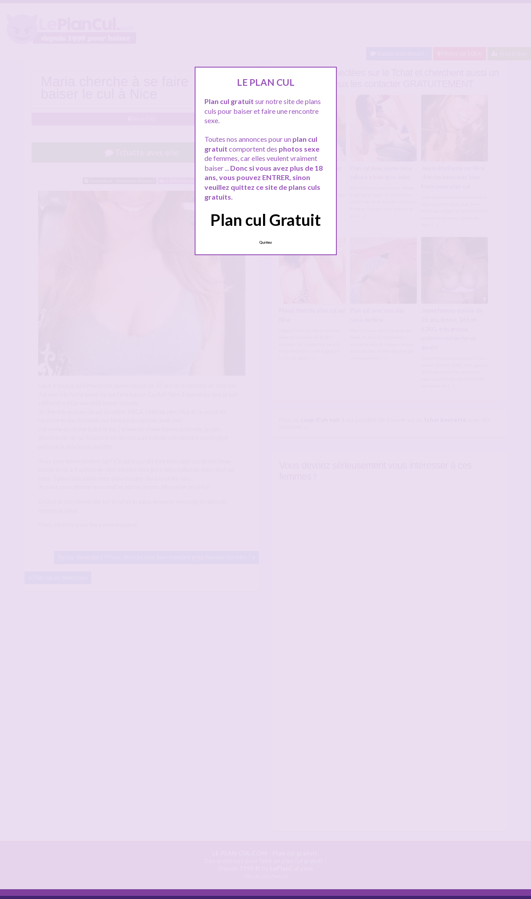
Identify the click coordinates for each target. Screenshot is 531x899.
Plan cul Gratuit (265, 219)
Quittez (265, 242)
